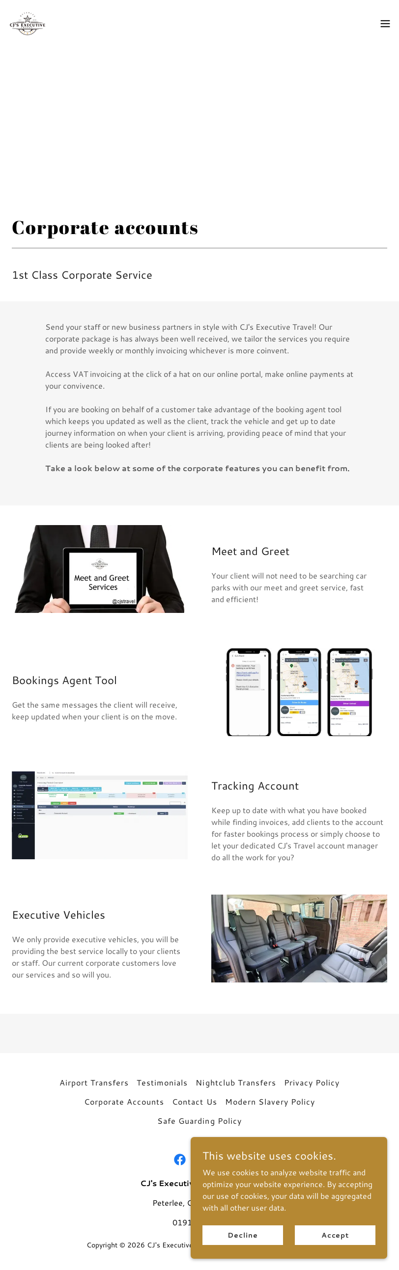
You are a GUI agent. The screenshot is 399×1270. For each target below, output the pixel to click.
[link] (27, 23)
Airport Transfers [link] (94, 1082)
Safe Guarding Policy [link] (199, 1120)
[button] (385, 23)
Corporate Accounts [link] (124, 1101)
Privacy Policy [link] (312, 1082)
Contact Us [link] (194, 1101)
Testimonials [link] (162, 1082)
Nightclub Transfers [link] (236, 1082)
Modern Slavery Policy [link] (270, 1101)
